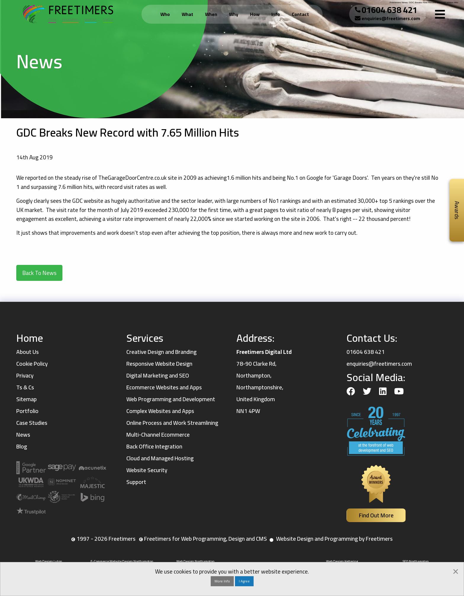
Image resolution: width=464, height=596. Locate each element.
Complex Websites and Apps (160, 411)
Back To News (39, 273)
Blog (21, 446)
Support (136, 482)
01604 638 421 (389, 10)
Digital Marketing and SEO (157, 375)
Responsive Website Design (159, 363)
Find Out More (376, 515)
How (255, 14)
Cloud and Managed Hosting (160, 458)
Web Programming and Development (170, 399)
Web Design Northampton (195, 561)
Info (275, 14)
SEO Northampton (415, 561)
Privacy (24, 375)
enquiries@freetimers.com (391, 18)
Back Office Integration (154, 446)
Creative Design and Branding (161, 351)
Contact (300, 14)
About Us (27, 351)
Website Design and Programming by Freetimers (334, 538)
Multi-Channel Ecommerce (158, 434)
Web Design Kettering (342, 561)
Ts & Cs (25, 387)
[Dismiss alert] (455, 570)
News (23, 434)
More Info (222, 581)
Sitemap (26, 399)
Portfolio (27, 411)
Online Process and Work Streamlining (172, 422)
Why (233, 14)
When (211, 14)
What (187, 14)
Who (165, 14)
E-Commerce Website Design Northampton (122, 561)
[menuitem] (166, 14)
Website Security (146, 470)
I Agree (244, 581)
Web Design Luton (48, 561)
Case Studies (31, 422)
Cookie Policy (32, 363)
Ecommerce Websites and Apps (164, 387)
